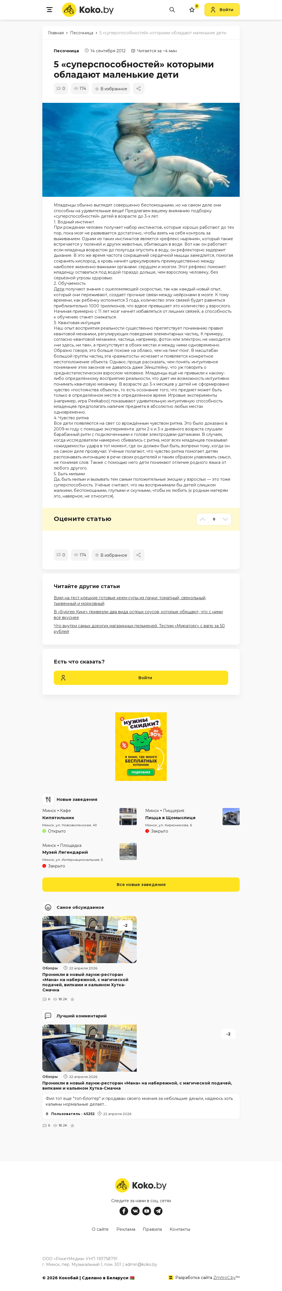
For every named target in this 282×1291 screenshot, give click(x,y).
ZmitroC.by (224, 1276)
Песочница (66, 50)
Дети (59, 289)
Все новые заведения (141, 884)
